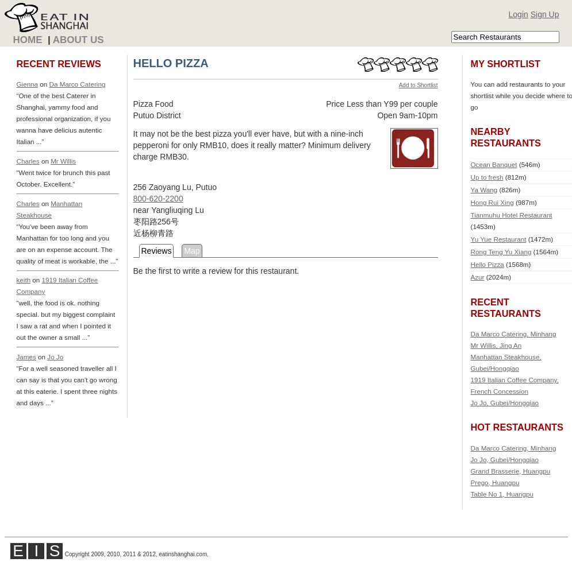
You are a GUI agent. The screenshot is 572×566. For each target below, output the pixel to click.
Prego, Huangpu (495, 482)
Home (28, 39)
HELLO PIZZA (171, 63)
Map (191, 250)
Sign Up (545, 14)
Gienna (28, 84)
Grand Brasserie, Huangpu (511, 471)
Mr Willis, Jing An (496, 345)
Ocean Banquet (494, 164)
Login (518, 14)
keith (24, 280)
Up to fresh (487, 177)
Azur (478, 277)
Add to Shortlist (418, 85)
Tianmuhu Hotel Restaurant (511, 215)
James (26, 356)
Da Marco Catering (77, 84)
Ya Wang (484, 189)
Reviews (156, 250)
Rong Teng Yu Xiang (501, 251)
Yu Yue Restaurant (499, 239)
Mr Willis (63, 161)
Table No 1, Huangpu (502, 494)
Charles (28, 161)
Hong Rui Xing (492, 202)
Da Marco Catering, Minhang (513, 334)
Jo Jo (55, 356)
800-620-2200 (158, 198)
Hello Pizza (487, 264)
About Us (78, 39)
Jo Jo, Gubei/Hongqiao (505, 402)
